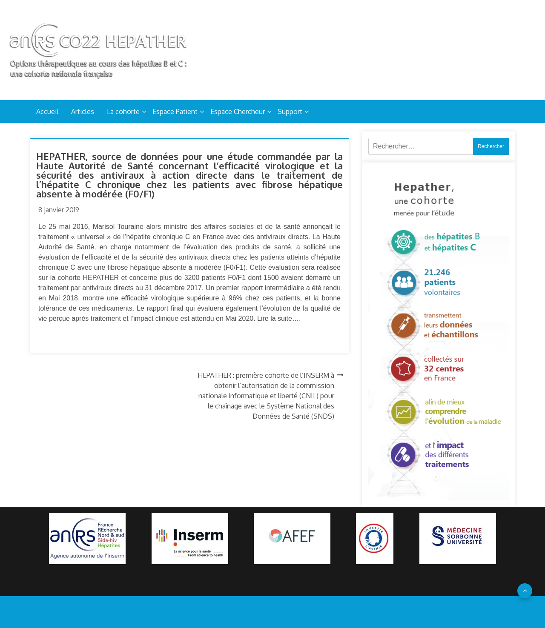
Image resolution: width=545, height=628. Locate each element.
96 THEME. (288, 612)
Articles (82, 111)
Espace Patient (175, 111)
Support (290, 111)
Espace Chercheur (237, 111)
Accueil (47, 111)
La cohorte (123, 111)
